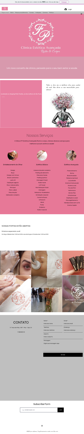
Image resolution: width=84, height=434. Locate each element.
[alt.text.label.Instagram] (81, 14)
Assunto (46, 334)
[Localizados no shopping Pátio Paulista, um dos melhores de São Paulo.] (23, 94)
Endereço (67, 327)
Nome (45, 320)
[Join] (61, 410)
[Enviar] (63, 355)
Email (65, 320)
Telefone (46, 327)
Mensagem (47, 340)
